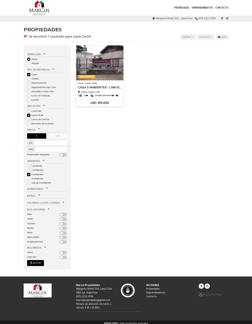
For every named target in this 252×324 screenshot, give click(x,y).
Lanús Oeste (36, 113)
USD (58, 134)
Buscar (35, 261)
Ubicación (36, 104)
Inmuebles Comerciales (41, 89)
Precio (33, 128)
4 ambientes (36, 176)
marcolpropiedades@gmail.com (93, 298)
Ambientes (36, 159)
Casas (33, 72)
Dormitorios (37, 187)
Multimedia (36, 245)
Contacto (221, 8)
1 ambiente (35, 164)
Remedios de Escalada (41, 121)
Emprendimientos (202, 8)
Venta (33, 57)
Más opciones (38, 207)
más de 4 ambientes (40, 181)
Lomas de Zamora (39, 117)
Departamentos (38, 81)
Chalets (34, 77)
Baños (33, 194)
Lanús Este (35, 109)
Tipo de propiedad (40, 68)
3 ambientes (36, 172)
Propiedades (181, 8)
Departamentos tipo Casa (42, 85)
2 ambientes (36, 168)
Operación (36, 52)
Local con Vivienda (39, 94)
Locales (34, 98)
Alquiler (34, 61)
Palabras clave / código (45, 201)
